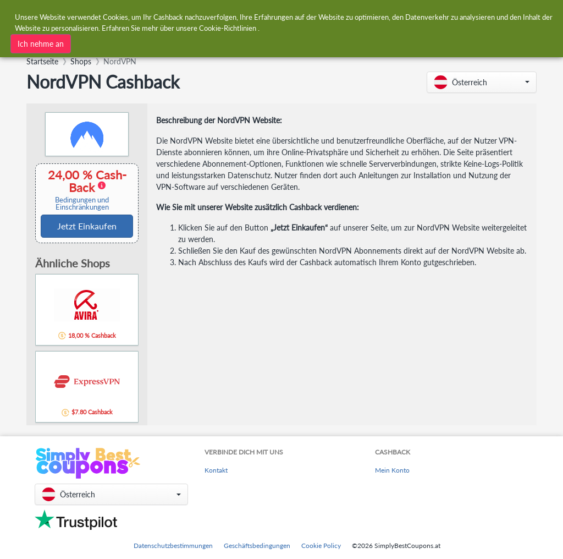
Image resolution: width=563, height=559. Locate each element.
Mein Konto (392, 470)
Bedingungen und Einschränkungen (82, 203)
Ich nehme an (41, 43)
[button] (482, 82)
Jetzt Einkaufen (87, 226)
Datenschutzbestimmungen (173, 545)
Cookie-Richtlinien (227, 28)
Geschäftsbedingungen (257, 545)
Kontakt (216, 470)
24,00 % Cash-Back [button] (83, 189)
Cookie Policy (321, 545)
